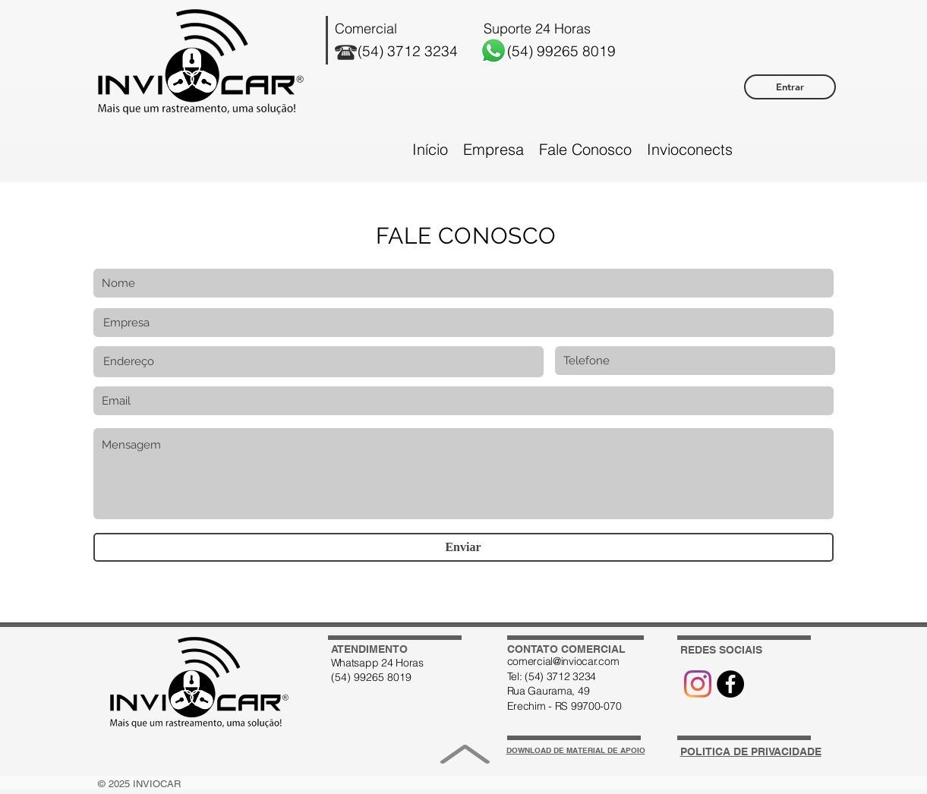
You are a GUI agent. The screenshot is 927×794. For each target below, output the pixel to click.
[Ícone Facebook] (730, 684)
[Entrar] (790, 86)
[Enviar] (463, 547)
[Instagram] (697, 684)
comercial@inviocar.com (563, 661)
